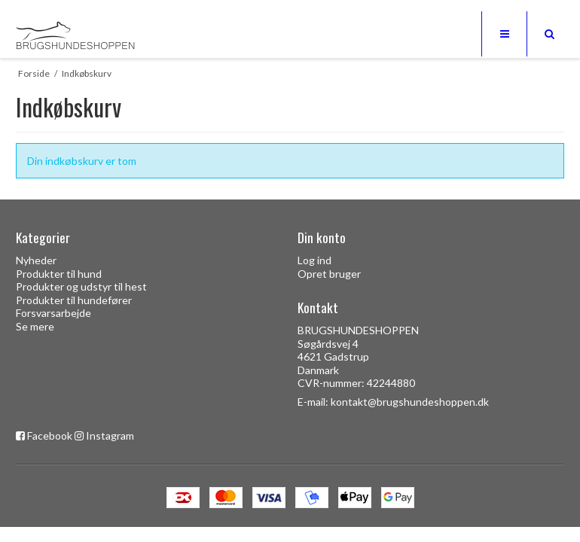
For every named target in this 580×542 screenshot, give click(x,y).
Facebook (49, 435)
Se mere (35, 326)
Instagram (110, 435)
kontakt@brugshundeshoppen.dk (410, 401)
